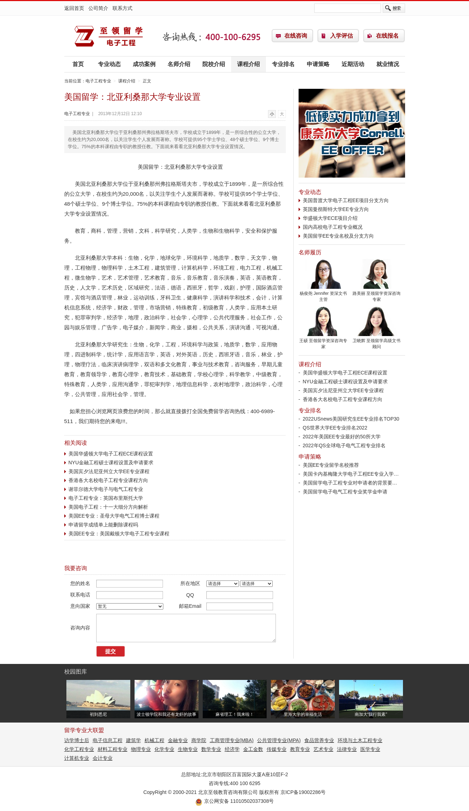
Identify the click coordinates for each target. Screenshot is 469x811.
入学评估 (341, 36)
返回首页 (74, 8)
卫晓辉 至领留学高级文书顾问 (377, 341)
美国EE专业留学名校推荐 (331, 465)
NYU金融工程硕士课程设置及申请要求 (111, 462)
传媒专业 (277, 749)
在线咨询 (295, 36)
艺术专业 (323, 749)
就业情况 (387, 64)
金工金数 (253, 749)
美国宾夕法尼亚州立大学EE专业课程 (109, 471)
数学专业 (211, 749)
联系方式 (122, 8)
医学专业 (370, 749)
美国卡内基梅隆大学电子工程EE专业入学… (351, 474)
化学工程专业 (79, 749)
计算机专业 (76, 758)
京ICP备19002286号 (303, 792)
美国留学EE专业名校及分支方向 (338, 236)
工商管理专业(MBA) (232, 740)
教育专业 (300, 749)
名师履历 (310, 252)
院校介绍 (213, 64)
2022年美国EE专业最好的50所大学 (342, 436)
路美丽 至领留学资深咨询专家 (377, 294)
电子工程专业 (108, 36)
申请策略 (318, 64)
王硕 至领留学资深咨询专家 (323, 341)
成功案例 (144, 64)
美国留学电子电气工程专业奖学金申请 (345, 491)
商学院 (198, 740)
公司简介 (98, 8)
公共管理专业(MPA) (279, 740)
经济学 (232, 749)
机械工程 (154, 740)
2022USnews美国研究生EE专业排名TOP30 (351, 419)
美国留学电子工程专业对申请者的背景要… (350, 483)
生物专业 (188, 749)
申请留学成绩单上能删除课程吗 (103, 525)
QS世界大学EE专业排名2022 (335, 428)
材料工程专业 (112, 749)
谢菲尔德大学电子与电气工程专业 (106, 489)
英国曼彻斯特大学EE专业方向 (336, 209)
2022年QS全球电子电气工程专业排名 (344, 445)
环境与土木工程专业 (360, 740)
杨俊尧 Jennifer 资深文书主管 (323, 294)
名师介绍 (179, 64)
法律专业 (347, 749)
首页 (78, 64)
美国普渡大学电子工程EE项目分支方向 (346, 200)
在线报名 (387, 36)
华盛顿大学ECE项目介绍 (330, 218)
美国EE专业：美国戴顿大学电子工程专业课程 (119, 533)
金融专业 (178, 740)
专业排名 (283, 64)
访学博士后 (76, 740)
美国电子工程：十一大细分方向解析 (108, 507)
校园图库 (75, 672)
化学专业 (164, 749)
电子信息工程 (107, 740)
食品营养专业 (319, 740)
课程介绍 (248, 64)
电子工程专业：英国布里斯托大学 (106, 498)
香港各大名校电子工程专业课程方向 (108, 480)
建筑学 (133, 740)
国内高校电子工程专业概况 (332, 227)
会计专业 (103, 758)
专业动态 (109, 64)
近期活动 (353, 64)
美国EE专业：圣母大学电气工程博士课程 (114, 516)
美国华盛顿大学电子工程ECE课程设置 (111, 453)
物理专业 (141, 749)
